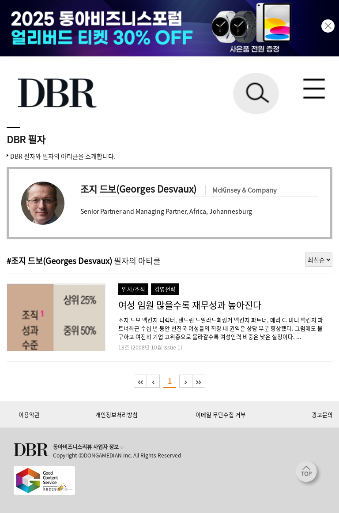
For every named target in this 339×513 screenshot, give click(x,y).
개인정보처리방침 (116, 414)
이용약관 (29, 414)
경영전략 (165, 289)
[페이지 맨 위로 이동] (308, 473)
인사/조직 (133, 289)
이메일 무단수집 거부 (221, 414)
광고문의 (322, 414)
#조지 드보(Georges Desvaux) (59, 261)
